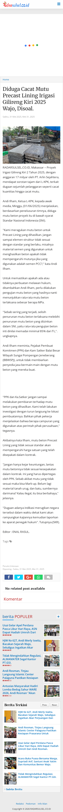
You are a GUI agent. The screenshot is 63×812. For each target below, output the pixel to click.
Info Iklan (42, 803)
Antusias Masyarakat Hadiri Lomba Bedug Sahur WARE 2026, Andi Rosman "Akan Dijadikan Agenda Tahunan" (20, 691)
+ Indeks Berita (13, 789)
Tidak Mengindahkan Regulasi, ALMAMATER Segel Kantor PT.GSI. (22, 659)
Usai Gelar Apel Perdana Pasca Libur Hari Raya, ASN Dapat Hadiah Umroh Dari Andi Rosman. (20, 631)
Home (6, 79)
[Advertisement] (31, 45)
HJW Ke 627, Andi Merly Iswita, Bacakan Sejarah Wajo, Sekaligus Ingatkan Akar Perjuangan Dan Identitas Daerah (22, 647)
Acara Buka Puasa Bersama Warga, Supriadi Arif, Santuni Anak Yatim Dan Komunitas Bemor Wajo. (38, 761)
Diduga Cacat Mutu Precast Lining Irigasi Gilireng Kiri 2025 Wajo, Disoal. (29, 99)
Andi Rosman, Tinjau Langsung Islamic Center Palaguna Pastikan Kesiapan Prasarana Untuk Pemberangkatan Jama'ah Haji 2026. (22, 679)
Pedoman (31, 803)
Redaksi (20, 803)
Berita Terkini (15, 705)
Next (54, 705)
